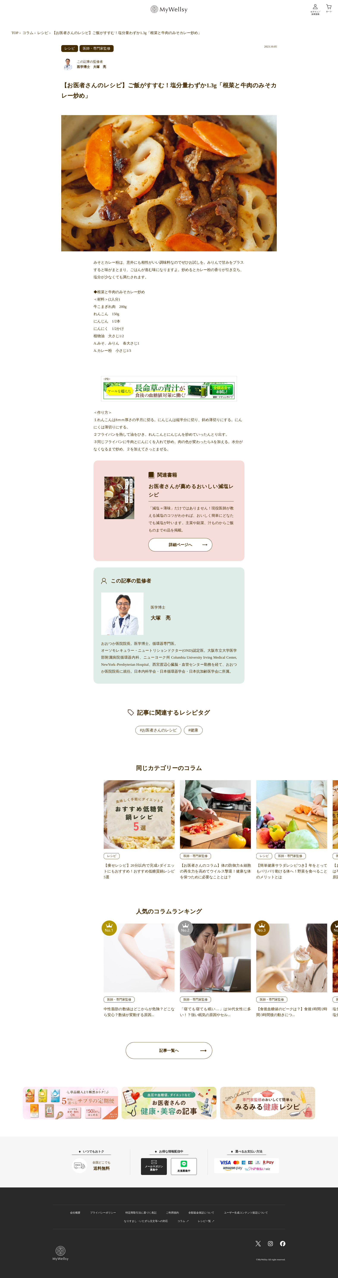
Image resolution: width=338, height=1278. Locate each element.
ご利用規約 (172, 1212)
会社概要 (75, 1212)
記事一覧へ (169, 1050)
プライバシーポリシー (103, 1212)
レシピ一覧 (204, 1221)
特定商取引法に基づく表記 (140, 1212)
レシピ (42, 33)
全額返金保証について (201, 1212)
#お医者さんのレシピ (158, 730)
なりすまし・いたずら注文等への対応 (146, 1221)
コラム (27, 33)
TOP (14, 33)
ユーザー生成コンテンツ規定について (246, 1212)
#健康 (193, 730)
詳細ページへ (180, 545)
